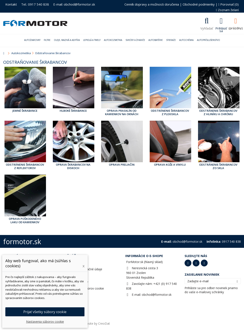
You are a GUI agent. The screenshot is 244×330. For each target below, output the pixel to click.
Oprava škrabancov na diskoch (73, 166)
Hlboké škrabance (73, 111)
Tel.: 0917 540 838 (35, 4)
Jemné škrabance (24, 111)
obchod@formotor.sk (157, 295)
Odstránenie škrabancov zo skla (218, 166)
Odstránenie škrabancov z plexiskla (170, 112)
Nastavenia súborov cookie (85, 288)
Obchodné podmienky (199, 4)
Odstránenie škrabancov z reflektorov (25, 166)
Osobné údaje (76, 276)
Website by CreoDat (96, 323)
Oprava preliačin (122, 164)
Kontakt (11, 4)
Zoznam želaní (227, 10)
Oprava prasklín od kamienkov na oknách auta (121, 112)
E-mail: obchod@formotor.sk (74, 4)
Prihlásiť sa (221, 29)
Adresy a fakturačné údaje (84, 269)
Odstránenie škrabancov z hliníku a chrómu (218, 112)
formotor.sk (22, 241)
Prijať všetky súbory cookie (45, 311)
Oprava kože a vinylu (170, 164)
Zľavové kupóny (77, 282)
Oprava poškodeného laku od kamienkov (25, 220)
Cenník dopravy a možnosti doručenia (151, 4)
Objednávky (74, 263)
